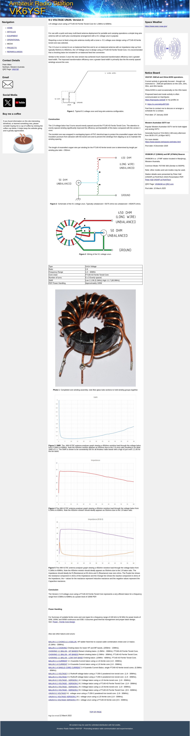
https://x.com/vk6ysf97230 (158, 104)
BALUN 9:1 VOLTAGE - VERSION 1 (63, 687)
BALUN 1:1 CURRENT (58, 661)
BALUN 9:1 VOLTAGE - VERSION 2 (63, 690)
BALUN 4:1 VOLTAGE (58, 677)
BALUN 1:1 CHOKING (58, 648)
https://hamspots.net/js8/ (155, 100)
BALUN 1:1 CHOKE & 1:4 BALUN (63, 642)
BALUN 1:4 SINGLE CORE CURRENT (65, 668)
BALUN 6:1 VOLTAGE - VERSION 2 (63, 683)
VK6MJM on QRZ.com (164, 184)
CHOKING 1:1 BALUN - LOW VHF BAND (66, 658)
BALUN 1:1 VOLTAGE (58, 674)
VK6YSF (15, 69)
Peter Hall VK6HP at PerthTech (158, 180)
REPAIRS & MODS (14, 52)
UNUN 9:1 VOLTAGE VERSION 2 (62, 697)
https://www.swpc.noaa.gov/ (156, 26)
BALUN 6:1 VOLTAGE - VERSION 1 (63, 680)
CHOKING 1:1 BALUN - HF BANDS (64, 651)
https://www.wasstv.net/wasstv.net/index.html (163, 142)
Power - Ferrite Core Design (64, 622)
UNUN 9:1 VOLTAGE (57, 693)
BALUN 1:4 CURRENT (58, 664)
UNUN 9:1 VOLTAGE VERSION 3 (62, 700)
